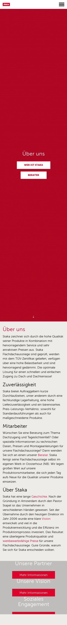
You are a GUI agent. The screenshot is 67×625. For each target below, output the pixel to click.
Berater (33, 175)
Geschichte (39, 496)
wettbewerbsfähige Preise (20, 541)
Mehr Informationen (33, 575)
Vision (46, 518)
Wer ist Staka (33, 165)
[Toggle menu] (61, 4)
